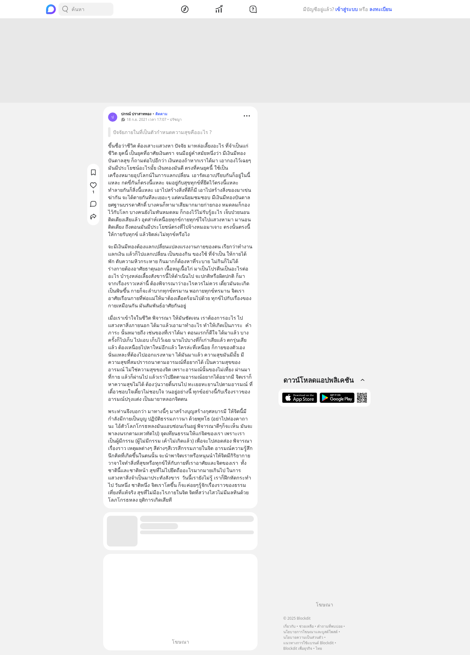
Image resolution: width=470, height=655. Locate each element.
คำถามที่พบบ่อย (330, 626)
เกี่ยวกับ (289, 626)
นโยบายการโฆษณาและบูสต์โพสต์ (310, 631)
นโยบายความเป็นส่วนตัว (303, 637)
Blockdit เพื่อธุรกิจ (297, 648)
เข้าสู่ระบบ (346, 9)
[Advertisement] (235, 61)
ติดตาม (161, 114)
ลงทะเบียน (380, 9)
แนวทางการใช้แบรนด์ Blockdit (308, 642)
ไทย (319, 648)
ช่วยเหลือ (306, 626)
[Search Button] (65, 9)
